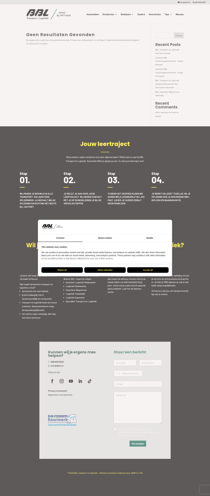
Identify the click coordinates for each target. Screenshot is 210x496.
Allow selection (105, 270)
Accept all (148, 270)
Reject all (62, 270)
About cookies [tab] (105, 238)
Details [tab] (149, 238)
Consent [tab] (60, 238)
